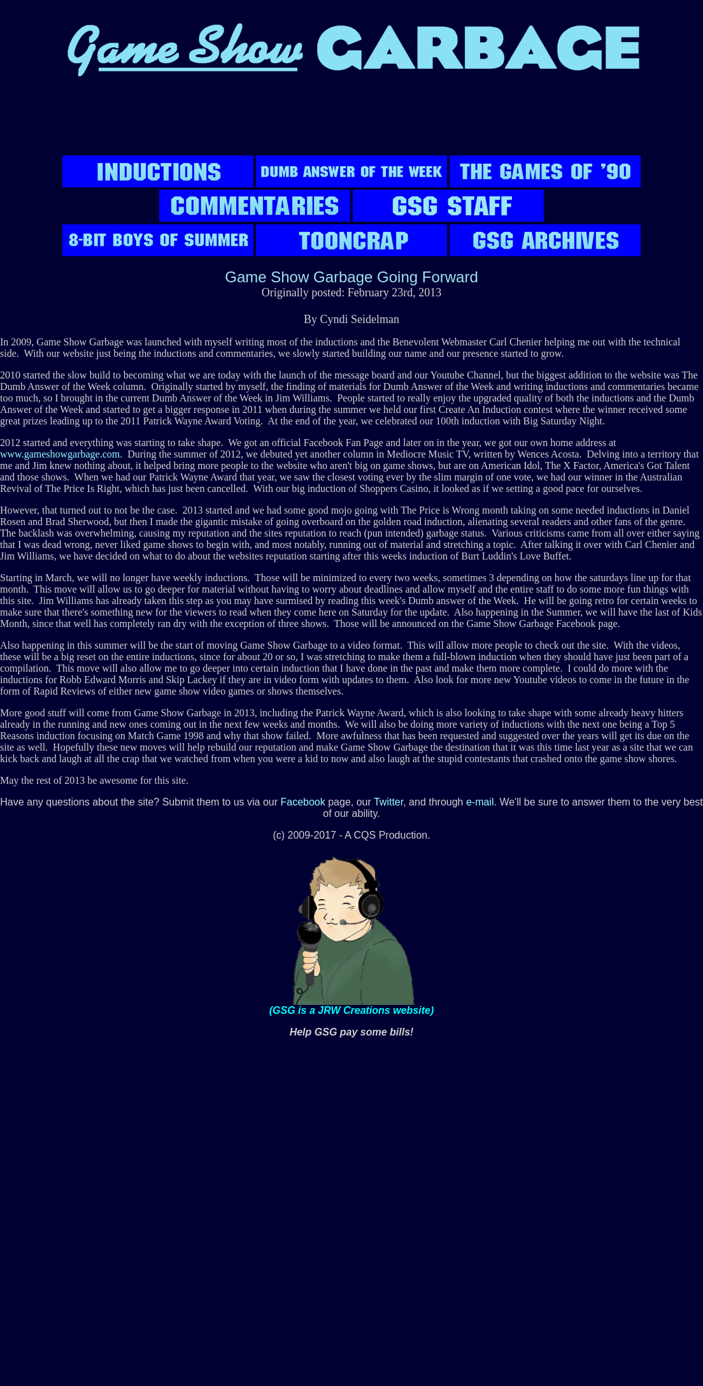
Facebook (302, 802)
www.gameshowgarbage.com (60, 454)
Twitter (388, 802)
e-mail (480, 802)
